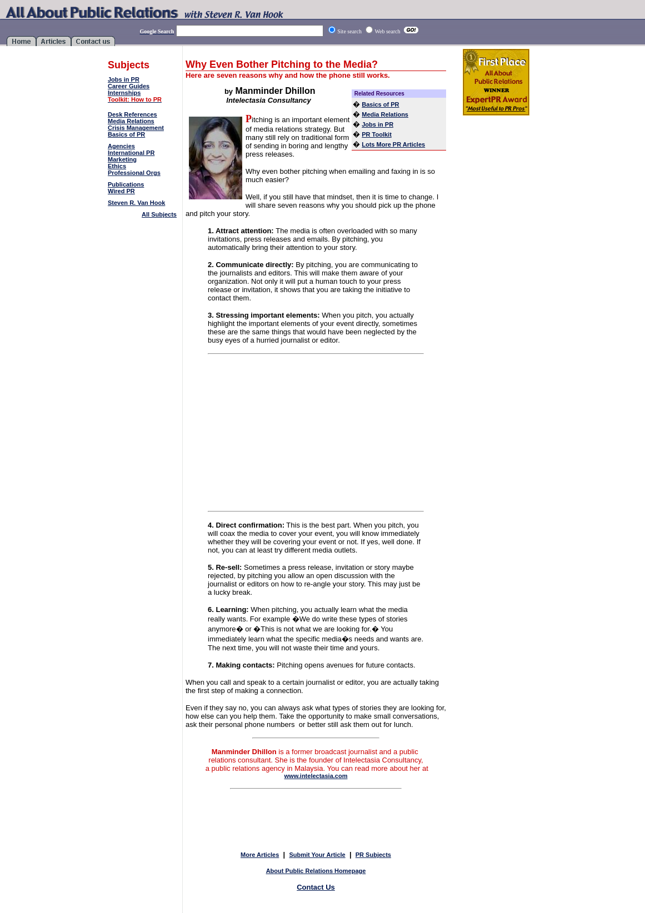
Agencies (121, 146)
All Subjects (159, 214)
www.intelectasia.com (316, 775)
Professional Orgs (134, 172)
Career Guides (128, 86)
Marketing (122, 159)
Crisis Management (136, 127)
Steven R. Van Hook (136, 202)
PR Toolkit (377, 134)
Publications (126, 184)
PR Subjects (373, 854)
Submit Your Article (317, 854)
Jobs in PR (123, 79)
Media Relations (131, 121)
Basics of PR (126, 134)
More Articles (260, 854)
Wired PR (121, 191)
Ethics (117, 166)
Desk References (132, 114)
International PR (131, 152)
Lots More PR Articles (393, 144)
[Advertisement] (143, 253)
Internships (124, 92)
